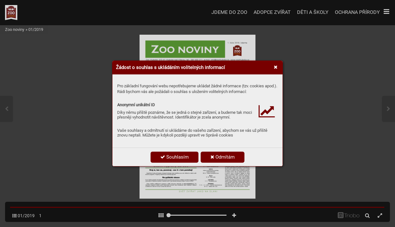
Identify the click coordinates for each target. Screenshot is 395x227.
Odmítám (222, 157)
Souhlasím (174, 157)
